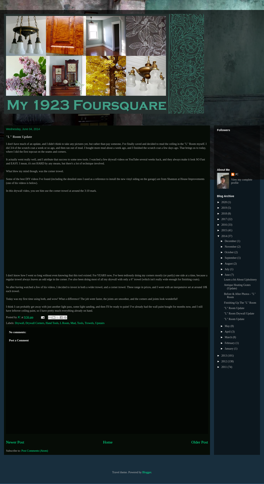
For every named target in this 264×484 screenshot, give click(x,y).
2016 (224, 224)
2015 (224, 230)
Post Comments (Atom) (34, 450)
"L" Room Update (234, 308)
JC (237, 174)
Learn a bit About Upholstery (240, 279)
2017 (224, 219)
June (227, 274)
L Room (64, 323)
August (229, 263)
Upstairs (100, 323)
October (229, 252)
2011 (224, 366)
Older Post (199, 442)
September (231, 257)
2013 (224, 355)
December (231, 241)
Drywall (19, 323)
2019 (224, 207)
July (227, 269)
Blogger (146, 472)
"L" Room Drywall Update (239, 313)
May (227, 326)
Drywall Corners (35, 323)
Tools (80, 323)
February (230, 343)
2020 (224, 202)
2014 (224, 236)
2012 (224, 361)
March (229, 337)
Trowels (89, 323)
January (229, 348)
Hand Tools (52, 323)
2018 (224, 213)
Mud (73, 323)
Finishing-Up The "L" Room (240, 302)
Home (108, 442)
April (228, 331)
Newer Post (15, 442)
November (231, 246)
